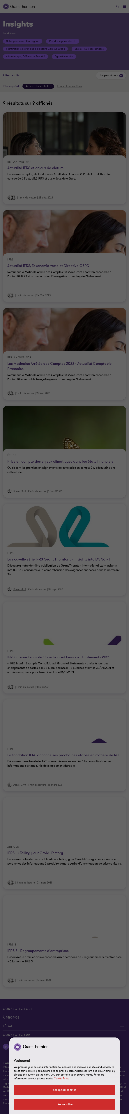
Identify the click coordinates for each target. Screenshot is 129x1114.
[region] (64, 1075)
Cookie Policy (61, 1078)
